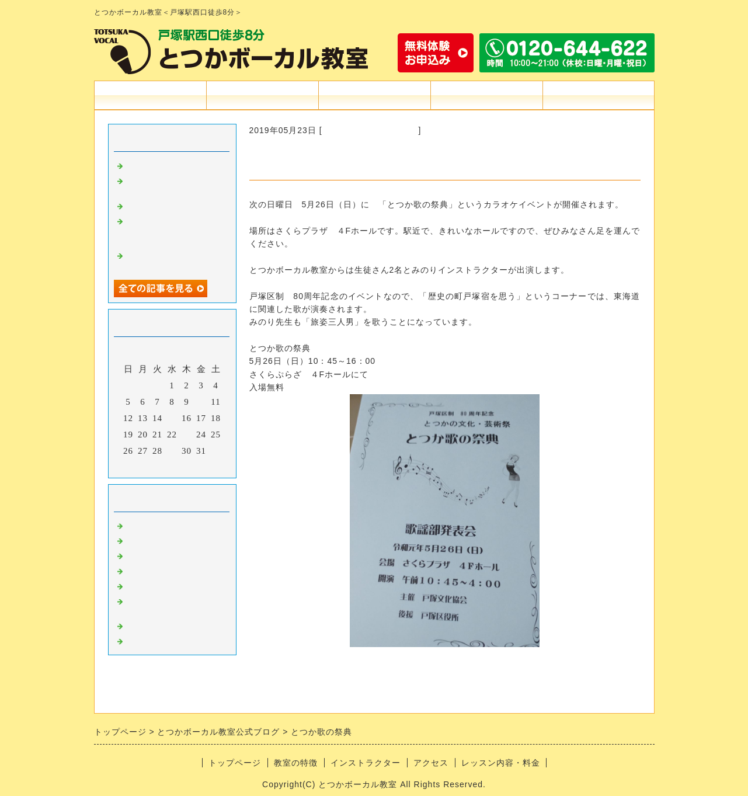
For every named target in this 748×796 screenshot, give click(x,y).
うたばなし (149, 570)
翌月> (196, 466)
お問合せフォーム (598, 94)
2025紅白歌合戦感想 (168, 164)
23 (187, 434)
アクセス (486, 94)
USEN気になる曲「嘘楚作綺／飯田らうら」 (172, 259)
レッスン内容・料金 (500, 762)
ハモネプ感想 (154, 205)
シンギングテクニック (172, 585)
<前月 (147, 466)
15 (172, 418)
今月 (172, 466)
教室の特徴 (262, 94)
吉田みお (144, 554)
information (149, 525)
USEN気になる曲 (161, 640)
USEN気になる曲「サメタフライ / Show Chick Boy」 (171, 230)
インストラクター (374, 94)
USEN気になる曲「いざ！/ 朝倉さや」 (171, 184)
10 (201, 401)
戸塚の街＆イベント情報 (370, 130)
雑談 (135, 625)
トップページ (150, 94)
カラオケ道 (149, 539)
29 (172, 451)
